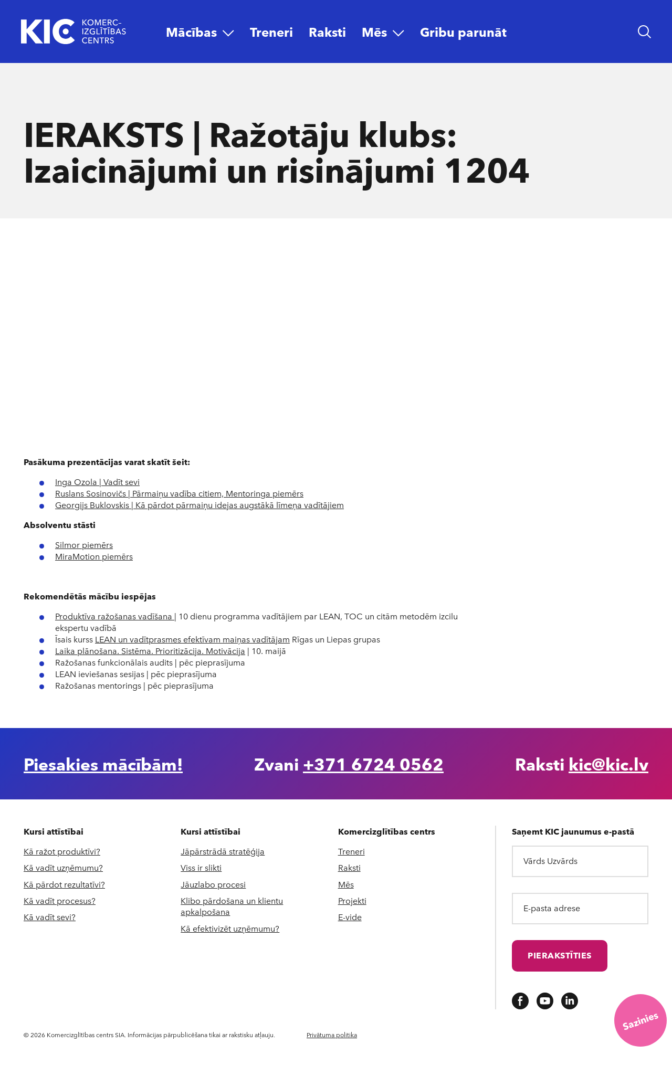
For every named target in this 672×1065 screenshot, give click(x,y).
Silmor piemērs (84, 545)
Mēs (346, 884)
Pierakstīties (560, 955)
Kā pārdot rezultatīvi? (64, 884)
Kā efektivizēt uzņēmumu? (230, 928)
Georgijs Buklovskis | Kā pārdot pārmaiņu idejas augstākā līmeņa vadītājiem (199, 505)
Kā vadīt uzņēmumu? (63, 867)
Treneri (351, 851)
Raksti (349, 867)
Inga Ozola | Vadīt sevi (97, 482)
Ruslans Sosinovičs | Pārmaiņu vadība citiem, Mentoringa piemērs (179, 493)
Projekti (352, 900)
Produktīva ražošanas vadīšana (114, 616)
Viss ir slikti (201, 867)
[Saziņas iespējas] (640, 1020)
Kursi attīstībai (53, 831)
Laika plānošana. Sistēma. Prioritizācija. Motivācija (150, 651)
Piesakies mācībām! (103, 763)
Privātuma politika (332, 1034)
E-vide (350, 917)
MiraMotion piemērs (94, 556)
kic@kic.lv (608, 763)
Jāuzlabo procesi (213, 884)
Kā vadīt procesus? (60, 900)
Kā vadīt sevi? (50, 917)
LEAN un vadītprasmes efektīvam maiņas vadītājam (192, 639)
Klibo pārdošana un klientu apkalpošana (232, 906)
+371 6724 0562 (373, 763)
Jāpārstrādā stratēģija (223, 851)
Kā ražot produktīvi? (62, 851)
